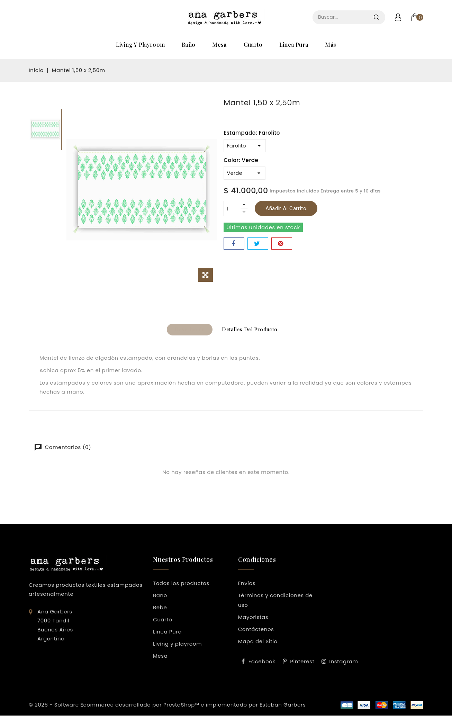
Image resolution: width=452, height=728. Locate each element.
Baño (189, 44)
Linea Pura (293, 44)
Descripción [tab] (186, 330)
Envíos (246, 586)
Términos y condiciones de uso (275, 602)
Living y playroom (140, 44)
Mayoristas (253, 619)
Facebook (261, 664)
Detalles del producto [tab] (253, 330)
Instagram (343, 664)
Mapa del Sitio (258, 644)
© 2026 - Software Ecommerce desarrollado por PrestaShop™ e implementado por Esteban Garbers (167, 707)
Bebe (160, 610)
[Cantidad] (232, 208)
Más (330, 44)
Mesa (219, 44)
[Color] (244, 173)
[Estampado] (245, 145)
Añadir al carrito (285, 208)
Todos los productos (181, 586)
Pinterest (302, 664)
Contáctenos (256, 632)
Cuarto (253, 44)
